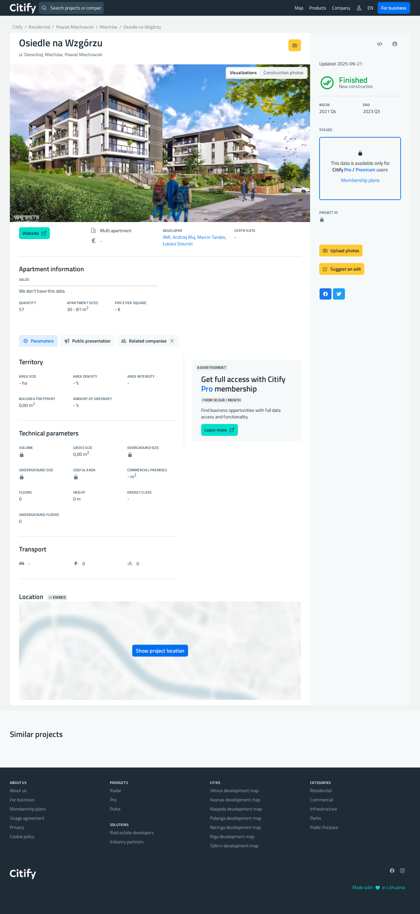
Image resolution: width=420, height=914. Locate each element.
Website (34, 233)
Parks (315, 817)
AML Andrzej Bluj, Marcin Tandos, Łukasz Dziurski (194, 240)
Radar (115, 790)
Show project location (160, 651)
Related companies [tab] (148, 340)
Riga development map (232, 836)
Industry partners (127, 841)
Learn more (219, 429)
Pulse (115, 808)
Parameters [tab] (38, 340)
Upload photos (341, 250)
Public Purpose (324, 827)
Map (299, 7)
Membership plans (360, 180)
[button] (32, 143)
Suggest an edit (342, 268)
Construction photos (283, 72)
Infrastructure (323, 808)
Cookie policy (22, 836)
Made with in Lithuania (378, 887)
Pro (113, 799)
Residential (321, 790)
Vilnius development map (234, 790)
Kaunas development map (235, 799)
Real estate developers (132, 832)
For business (394, 7)
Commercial (321, 799)
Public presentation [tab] (87, 340)
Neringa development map (235, 827)
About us (18, 790)
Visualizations (243, 72)
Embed (57, 597)
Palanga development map (235, 817)
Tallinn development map (234, 845)
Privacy (17, 827)
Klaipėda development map (236, 808)
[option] (160, 143)
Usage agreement (27, 817)
